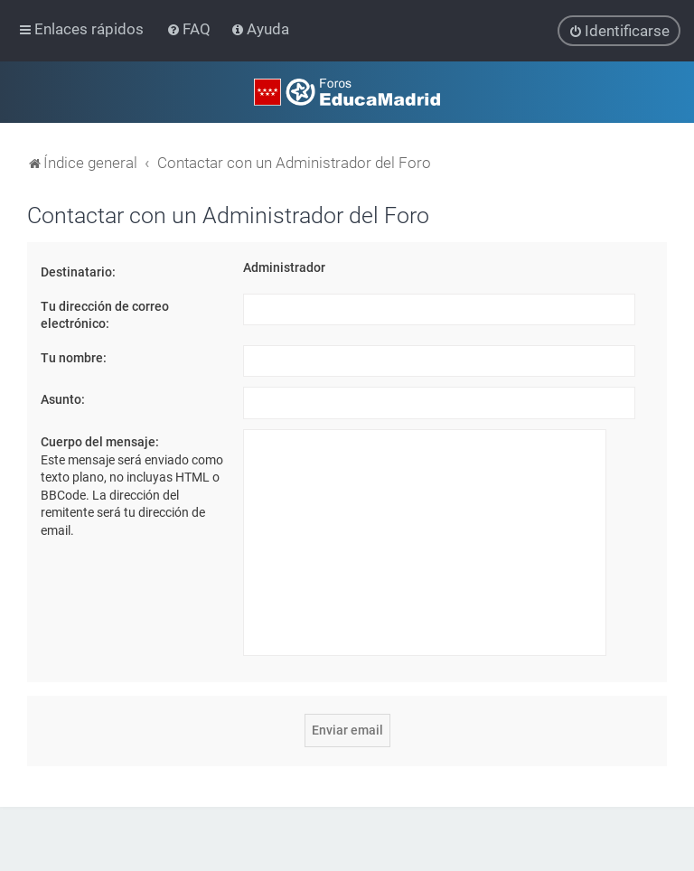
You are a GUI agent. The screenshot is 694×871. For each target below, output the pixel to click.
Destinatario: (78, 272)
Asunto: (63, 399)
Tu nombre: (74, 358)
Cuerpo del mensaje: (100, 442)
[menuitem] (190, 28)
